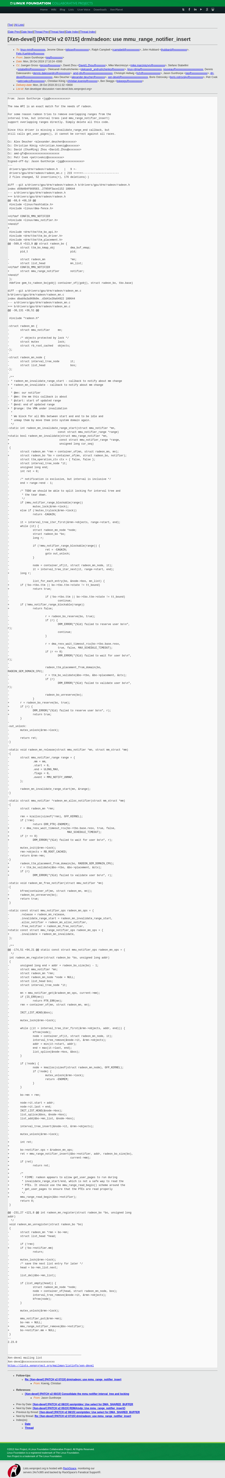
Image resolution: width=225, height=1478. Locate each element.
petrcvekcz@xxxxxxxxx (31, 81)
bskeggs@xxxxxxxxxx (129, 81)
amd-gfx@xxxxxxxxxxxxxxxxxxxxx (93, 73)
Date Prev (14, 31)
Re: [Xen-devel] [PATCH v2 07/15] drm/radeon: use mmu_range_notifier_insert (73, 1379)
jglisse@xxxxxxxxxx (77, 49)
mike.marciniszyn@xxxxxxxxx (148, 65)
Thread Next (57, 31)
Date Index (72, 31)
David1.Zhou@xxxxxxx (92, 65)
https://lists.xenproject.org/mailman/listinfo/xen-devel (51, 1366)
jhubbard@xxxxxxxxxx (174, 49)
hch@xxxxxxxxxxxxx (148, 73)
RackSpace (69, 1468)
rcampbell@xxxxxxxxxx (126, 49)
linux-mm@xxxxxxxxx (32, 49)
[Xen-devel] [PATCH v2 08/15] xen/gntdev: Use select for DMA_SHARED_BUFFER (83, 1404)
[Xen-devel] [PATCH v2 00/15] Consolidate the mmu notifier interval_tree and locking (77, 1393)
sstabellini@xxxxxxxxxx (31, 69)
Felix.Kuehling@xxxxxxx (30, 53)
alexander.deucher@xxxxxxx (88, 77)
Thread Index (87, 31)
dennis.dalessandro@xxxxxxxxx (51, 73)
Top (10, 24)
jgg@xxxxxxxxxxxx (196, 73)
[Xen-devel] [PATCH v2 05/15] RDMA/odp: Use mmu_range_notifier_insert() (79, 1408)
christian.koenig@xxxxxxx (82, 81)
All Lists (19, 24)
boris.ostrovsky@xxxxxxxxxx (186, 77)
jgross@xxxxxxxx (50, 65)
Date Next (27, 31)
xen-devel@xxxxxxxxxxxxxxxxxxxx (128, 77)
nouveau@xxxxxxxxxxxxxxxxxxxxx (183, 69)
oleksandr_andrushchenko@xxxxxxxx (102, 69)
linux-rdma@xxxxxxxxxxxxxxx (144, 69)
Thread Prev (41, 31)
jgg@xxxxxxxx (54, 57)
